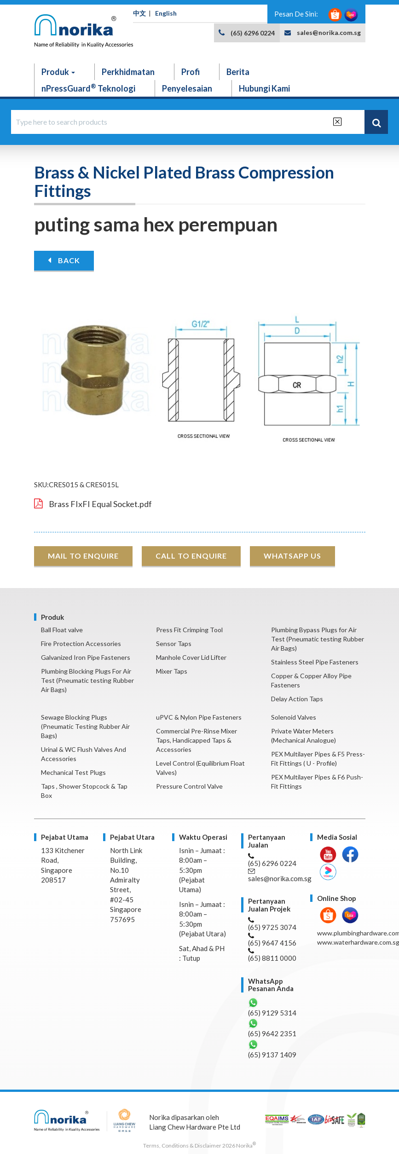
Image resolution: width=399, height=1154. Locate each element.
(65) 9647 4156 (272, 940)
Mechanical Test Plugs (73, 772)
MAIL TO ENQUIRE (83, 555)
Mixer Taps (171, 671)
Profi (190, 72)
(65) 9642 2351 (272, 1028)
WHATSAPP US (292, 555)
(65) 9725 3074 (272, 924)
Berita (237, 72)
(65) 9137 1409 (272, 1049)
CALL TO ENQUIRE (191, 555)
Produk (58, 72)
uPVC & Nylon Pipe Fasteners (199, 717)
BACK (64, 260)
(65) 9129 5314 (272, 1007)
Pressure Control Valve (189, 786)
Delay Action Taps (297, 699)
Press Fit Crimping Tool (189, 630)
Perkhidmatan (128, 72)
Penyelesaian (187, 88)
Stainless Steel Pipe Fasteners (315, 662)
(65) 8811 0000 (272, 955)
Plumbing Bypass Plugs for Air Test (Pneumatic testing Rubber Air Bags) (317, 639)
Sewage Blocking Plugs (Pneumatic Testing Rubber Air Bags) (85, 726)
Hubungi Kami (264, 88)
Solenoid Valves (293, 717)
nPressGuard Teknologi (88, 87)
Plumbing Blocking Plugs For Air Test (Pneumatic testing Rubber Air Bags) (87, 680)
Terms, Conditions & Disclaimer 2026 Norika (199, 1145)
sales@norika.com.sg (329, 32)
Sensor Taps (173, 643)
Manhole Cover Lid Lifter (191, 657)
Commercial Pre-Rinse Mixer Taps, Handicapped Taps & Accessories (196, 740)
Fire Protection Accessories (81, 643)
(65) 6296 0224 (253, 33)
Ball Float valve (62, 630)
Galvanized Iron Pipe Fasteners (85, 657)
